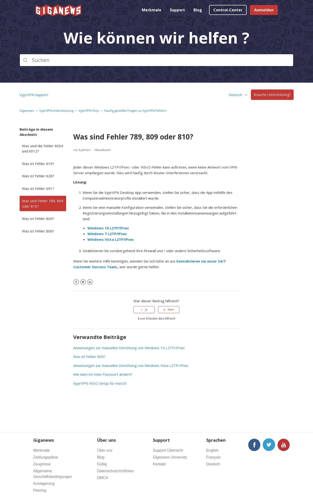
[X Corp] (83, 282)
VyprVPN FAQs (88, 110)
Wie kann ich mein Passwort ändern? (102, 374)
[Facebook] (76, 282)
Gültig (102, 464)
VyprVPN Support (34, 94)
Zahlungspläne (45, 457)
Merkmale (151, 10)
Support (177, 10)
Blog (197, 10)
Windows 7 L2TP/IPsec (107, 233)
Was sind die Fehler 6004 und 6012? (42, 148)
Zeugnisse (42, 464)
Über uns (104, 450)
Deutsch (236, 94)
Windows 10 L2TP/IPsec (108, 228)
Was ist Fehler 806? (38, 231)
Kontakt (159, 464)
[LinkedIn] (90, 282)
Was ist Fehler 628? (38, 176)
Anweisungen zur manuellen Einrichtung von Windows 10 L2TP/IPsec (129, 347)
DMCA (102, 478)
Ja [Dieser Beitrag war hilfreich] (146, 309)
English (212, 450)
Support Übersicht (168, 450)
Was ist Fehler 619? (38, 163)
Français (213, 457)
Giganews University (170, 457)
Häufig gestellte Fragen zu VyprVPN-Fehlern (135, 110)
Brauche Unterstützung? (272, 95)
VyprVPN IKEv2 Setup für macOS (100, 383)
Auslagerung (44, 483)
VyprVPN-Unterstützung (56, 110)
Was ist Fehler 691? (38, 188)
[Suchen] (156, 60)
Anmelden (264, 10)
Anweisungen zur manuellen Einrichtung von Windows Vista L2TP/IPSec (131, 365)
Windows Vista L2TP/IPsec (110, 239)
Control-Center (227, 10)
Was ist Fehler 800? (38, 218)
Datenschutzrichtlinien (115, 471)
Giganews (27, 110)
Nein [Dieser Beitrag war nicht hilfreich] (171, 309)
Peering (39, 490)
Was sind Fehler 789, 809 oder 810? (42, 203)
